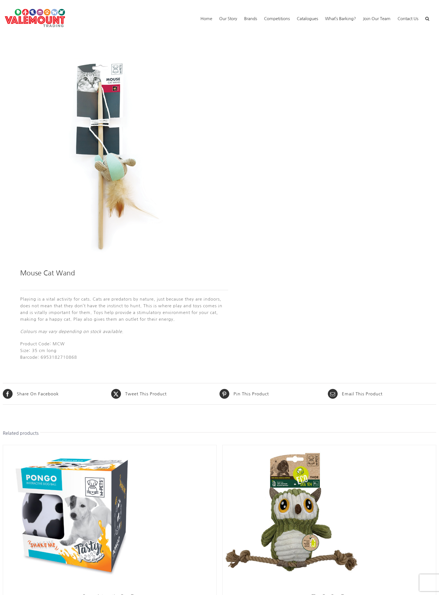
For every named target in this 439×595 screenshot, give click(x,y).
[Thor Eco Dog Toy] (293, 448)
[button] (427, 18)
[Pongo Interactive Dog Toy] (73, 448)
